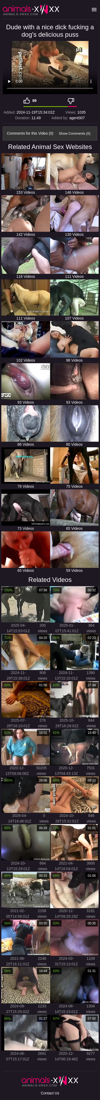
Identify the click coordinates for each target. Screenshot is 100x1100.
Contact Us (50, 1093)
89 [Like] (35, 100)
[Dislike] (72, 100)
